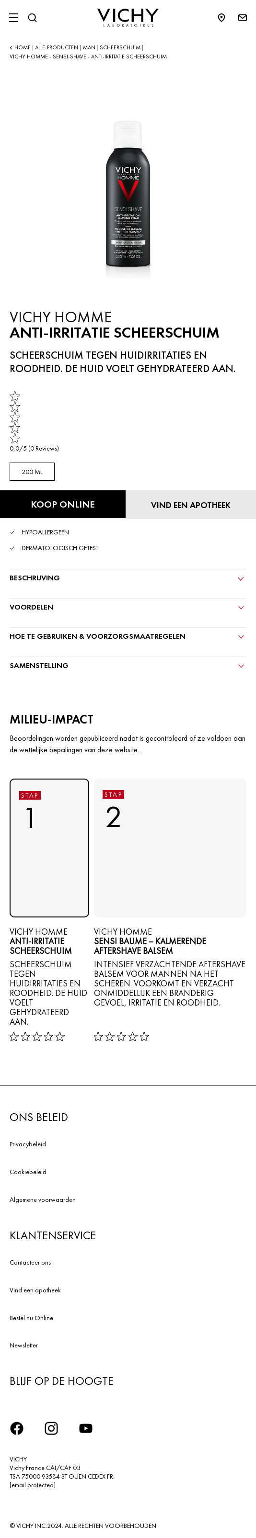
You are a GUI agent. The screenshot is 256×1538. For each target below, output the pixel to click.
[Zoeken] (32, 17)
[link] (34, 421)
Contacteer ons (30, 1262)
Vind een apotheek (35, 1290)
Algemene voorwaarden (43, 1199)
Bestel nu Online (31, 1317)
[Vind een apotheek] (191, 504)
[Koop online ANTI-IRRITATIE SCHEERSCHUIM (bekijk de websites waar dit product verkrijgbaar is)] (63, 504)
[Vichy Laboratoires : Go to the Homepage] (128, 18)
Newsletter (24, 1345)
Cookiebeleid (28, 1171)
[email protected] (33, 1485)
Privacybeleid (28, 1144)
